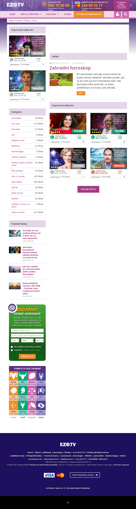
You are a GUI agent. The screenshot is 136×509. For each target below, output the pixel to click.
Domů (12, 14)
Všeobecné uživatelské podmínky (43, 465)
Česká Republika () (85, 475)
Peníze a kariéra (19, 157)
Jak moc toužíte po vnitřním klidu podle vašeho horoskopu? (31, 270)
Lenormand (65, 456)
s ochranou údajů (33, 350)
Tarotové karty (51, 456)
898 (79, 138)
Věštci (123, 456)
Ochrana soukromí (121, 465)
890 (79, 173)
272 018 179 (121, 8)
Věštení (15, 198)
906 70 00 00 (61, 138)
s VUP (24, 350)
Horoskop (51, 14)
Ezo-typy (65, 63)
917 (38, 95)
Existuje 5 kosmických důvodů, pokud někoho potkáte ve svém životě (30, 252)
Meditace (16, 146)
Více (81, 93)
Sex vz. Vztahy (18, 176)
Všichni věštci (88, 189)
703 (38, 60)
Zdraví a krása (18, 212)
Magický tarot (18, 140)
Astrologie (16, 118)
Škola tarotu (17, 193)
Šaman (15, 187)
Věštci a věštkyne (29, 14)
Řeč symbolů (17, 170)
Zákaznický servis (51, 459)
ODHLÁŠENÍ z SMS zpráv (98, 459)
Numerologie (17, 151)
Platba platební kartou (88, 14)
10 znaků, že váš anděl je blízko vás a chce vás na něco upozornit (32, 234)
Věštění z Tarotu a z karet (21, 205)
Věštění (88, 456)
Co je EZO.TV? (79, 452)
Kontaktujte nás (35, 459)
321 (120, 173)
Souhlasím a (25, 350)
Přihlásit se (27, 356)
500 (120, 138)
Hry (13, 135)
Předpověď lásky (34, 456)
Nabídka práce (67, 459)
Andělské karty (17, 456)
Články (67, 14)
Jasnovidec (99, 456)
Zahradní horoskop (70, 68)
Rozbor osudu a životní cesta (22, 163)
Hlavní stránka (15, 20)
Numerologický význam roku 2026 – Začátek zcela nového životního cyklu (31, 288)
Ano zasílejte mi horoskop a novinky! (26, 347)
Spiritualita (17, 182)
